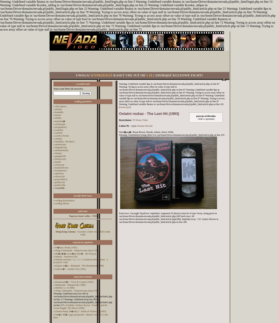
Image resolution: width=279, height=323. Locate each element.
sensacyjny (60, 124)
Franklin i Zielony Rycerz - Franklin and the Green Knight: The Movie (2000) (80, 306)
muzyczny (60, 176)
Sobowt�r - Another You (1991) (70, 269)
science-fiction (62, 135)
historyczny (60, 159)
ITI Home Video (140, 120)
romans (58, 138)
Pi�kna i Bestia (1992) (66, 247)
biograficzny (61, 147)
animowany (60, 144)
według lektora (62, 203)
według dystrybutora (64, 200)
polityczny (60, 182)
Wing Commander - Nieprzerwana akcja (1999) (77, 250)
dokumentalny (62, 150)
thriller (58, 118)
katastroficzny (61, 167)
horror (58, 115)
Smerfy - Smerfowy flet (66, 256)
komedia (59, 112)
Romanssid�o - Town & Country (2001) (74, 282)
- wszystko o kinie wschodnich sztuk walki (83, 233)
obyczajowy (60, 106)
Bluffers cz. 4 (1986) (65, 287)
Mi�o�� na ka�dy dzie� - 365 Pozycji (75, 253)
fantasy (58, 153)
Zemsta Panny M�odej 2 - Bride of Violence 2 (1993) (80, 311)
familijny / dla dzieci (65, 141)
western (58, 133)
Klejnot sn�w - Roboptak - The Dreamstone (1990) (79, 265)
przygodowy (61, 127)
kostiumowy (61, 170)
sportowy (59, 173)
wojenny (59, 130)
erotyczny (59, 164)
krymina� (60, 121)
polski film (60, 185)
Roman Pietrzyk (145, 126)
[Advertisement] (139, 61)
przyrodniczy (61, 179)
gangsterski (60, 156)
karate (58, 162)
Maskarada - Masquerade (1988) (70, 285)
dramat (58, 109)
